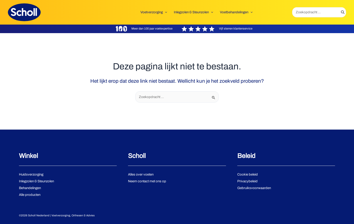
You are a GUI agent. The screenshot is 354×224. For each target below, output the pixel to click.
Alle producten (29, 195)
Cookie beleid (247, 174)
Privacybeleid (247, 181)
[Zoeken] (343, 12)
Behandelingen (30, 188)
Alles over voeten (141, 174)
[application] (165, 12)
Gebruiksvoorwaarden (254, 188)
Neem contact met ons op (147, 181)
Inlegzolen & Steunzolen (36, 181)
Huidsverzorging (31, 174)
